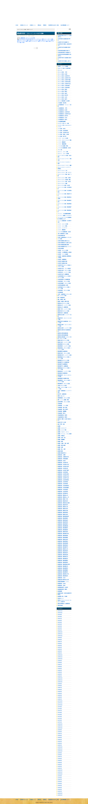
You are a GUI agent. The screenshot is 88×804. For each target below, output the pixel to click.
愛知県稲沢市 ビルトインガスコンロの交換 (64, 376)
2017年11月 (60, 702)
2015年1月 (60, 768)
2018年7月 (60, 687)
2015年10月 (60, 750)
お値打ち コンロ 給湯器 (63, 66)
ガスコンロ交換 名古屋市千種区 (64, 79)
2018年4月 (60, 693)
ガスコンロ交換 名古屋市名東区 (64, 81)
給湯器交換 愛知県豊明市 (63, 568)
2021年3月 (60, 626)
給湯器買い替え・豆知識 (62, 596)
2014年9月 (60, 775)
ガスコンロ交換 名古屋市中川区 (64, 77)
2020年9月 (60, 637)
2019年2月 (60, 674)
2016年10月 (60, 727)
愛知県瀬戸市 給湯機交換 (62, 364)
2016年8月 (60, 731)
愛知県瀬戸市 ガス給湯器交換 (63, 362)
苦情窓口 (45, 25)
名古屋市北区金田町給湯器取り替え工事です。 (64, 55)
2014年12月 (60, 770)
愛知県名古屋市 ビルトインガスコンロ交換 (64, 325)
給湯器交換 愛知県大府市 (63, 508)
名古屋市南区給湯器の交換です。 (64, 50)
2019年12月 (60, 654)
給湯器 (59, 426)
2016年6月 (60, 735)
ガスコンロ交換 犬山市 (62, 97)
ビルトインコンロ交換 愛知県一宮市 (64, 194)
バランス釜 (60, 149)
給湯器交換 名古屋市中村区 (63, 466)
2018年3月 (60, 695)
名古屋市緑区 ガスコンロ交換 (64, 290)
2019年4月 (60, 670)
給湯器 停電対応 (61, 435)
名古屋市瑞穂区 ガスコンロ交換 (64, 283)
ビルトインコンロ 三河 (62, 170)
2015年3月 (60, 764)
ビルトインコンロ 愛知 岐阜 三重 (64, 175)
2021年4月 (60, 624)
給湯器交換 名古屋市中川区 (63, 464)
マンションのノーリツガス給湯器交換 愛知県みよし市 (64, 218)
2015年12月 (60, 747)
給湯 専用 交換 (61, 424)
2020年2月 (60, 651)
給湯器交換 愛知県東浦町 (63, 535)
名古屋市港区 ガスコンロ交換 (64, 281)
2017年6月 (60, 712)
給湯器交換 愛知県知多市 (63, 552)
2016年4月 (60, 739)
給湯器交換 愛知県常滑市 (63, 522)
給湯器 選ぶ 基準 (61, 449)
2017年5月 (60, 714)
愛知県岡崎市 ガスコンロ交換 (63, 344)
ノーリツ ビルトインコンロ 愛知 (64, 140)
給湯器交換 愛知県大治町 (63, 510)
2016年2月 (60, 743)
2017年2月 (60, 720)
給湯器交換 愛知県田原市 (63, 550)
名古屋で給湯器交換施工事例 (63, 244)
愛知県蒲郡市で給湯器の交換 (63, 378)
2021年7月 (60, 618)
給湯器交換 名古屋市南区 (63, 472)
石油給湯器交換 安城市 (62, 415)
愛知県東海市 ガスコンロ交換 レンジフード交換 (64, 358)
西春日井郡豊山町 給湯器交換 (64, 603)
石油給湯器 (60, 403)
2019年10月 (60, 658)
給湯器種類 (60, 591)
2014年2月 (60, 789)
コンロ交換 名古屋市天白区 (63, 132)
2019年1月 (60, 676)
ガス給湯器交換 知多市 (62, 119)
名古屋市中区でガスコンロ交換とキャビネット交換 (64, 266)
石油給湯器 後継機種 (62, 411)
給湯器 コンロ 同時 (62, 429)
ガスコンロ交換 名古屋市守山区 (64, 83)
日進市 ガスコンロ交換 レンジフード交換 (64, 388)
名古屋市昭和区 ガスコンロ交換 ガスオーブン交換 (64, 277)
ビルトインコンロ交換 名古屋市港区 (64, 188)
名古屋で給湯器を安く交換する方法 (64, 242)
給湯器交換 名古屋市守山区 (63, 477)
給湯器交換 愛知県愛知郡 (63, 525)
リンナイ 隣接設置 (61, 229)
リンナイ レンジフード (62, 227)
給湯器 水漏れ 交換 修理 (63, 443)
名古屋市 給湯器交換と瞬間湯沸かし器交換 (64, 257)
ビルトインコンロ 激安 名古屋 (64, 181)
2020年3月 (60, 649)
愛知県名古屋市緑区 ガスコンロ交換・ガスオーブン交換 (64, 337)
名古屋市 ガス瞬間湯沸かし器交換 (64, 252)
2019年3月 (60, 672)
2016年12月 (60, 724)
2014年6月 (60, 781)
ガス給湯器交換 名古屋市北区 (64, 111)
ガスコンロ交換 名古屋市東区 (64, 85)
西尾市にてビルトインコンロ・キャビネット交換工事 (64, 601)
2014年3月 (60, 787)
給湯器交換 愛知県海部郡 (63, 543)
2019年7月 (60, 664)
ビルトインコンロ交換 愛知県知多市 (64, 211)
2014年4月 (60, 785)
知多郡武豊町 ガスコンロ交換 (64, 401)
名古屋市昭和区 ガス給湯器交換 (64, 279)
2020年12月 (60, 631)
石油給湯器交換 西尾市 (62, 417)
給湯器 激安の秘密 (61, 445)
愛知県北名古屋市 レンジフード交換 (64, 315)
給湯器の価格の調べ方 (62, 452)
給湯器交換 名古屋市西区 (63, 491)
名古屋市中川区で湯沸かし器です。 (64, 61)
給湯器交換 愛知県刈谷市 (63, 500)
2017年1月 (60, 722)
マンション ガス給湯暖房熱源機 (64, 213)
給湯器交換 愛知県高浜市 (63, 575)
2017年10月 (60, 704)
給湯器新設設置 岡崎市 (62, 589)
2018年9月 (60, 683)
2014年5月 (60, 783)
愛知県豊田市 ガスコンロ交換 (64, 383)
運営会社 (39, 25)
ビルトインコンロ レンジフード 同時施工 (64, 168)
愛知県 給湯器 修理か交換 (63, 301)
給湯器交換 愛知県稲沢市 (63, 558)
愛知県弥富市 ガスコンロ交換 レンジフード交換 (64, 348)
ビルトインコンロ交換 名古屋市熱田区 (64, 191)
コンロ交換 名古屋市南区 (63, 130)
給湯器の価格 (60, 451)
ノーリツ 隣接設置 (61, 142)
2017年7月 (60, 710)
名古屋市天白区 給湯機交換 (63, 274)
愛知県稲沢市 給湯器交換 (62, 373)
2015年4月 (60, 762)
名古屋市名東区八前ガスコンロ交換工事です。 (64, 36)
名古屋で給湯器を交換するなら (64, 240)
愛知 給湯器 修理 (61, 299)
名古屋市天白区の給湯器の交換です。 (64, 48)
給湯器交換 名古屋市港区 (63, 483)
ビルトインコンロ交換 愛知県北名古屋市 (64, 198)
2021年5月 (60, 622)
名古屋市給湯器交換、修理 (63, 285)
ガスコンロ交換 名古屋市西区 (64, 87)
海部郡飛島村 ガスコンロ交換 (64, 397)
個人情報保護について (65, 25)
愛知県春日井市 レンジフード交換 (64, 355)
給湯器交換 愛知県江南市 (63, 539)
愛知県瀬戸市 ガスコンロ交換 (63, 360)
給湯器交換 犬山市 (61, 577)
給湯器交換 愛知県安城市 (63, 512)
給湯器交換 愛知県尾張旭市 (63, 516)
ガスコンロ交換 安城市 (62, 89)
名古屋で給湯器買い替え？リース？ (64, 246)
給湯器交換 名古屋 (61, 460)
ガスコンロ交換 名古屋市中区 (64, 75)
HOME (17, 25)
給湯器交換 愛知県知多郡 (63, 554)
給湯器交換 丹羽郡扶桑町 (63, 458)
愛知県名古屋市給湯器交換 (63, 333)
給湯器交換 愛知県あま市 (63, 495)
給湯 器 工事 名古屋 (62, 422)
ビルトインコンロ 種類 (62, 183)
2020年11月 (60, 633)
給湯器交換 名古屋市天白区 (63, 476)
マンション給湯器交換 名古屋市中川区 (64, 221)
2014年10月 (60, 773)
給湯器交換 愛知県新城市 (63, 529)
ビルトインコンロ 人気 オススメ (64, 172)
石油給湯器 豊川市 (61, 413)
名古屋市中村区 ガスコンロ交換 (64, 270)
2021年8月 (60, 616)
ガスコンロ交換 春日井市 (63, 95)
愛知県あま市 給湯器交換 (63, 307)
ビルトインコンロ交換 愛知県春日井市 (64, 201)
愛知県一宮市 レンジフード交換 (64, 309)
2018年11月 (60, 679)
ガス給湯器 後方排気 (62, 102)
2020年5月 (60, 645)
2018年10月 (60, 681)
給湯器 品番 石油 (61, 437)
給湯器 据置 (60, 441)
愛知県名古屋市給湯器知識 (63, 335)
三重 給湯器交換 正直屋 (63, 233)
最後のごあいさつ (61, 395)
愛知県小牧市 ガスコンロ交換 (63, 340)
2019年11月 (60, 656)
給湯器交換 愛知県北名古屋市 (64, 502)
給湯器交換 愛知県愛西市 (63, 527)
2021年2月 (60, 628)
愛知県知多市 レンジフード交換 (64, 371)
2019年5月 (60, 668)
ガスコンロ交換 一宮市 (62, 72)
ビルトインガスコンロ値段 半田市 (38, 40)
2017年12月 (60, 701)
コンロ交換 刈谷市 (61, 128)
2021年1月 (60, 630)
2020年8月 (60, 639)
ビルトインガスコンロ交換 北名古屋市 (64, 156)
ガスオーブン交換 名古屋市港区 (64, 68)
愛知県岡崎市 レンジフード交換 (64, 346)
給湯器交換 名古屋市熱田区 (63, 485)
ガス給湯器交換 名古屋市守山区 (64, 113)
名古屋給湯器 (60, 292)
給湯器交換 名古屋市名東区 (63, 474)
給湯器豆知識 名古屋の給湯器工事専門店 (64, 594)
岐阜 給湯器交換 (61, 297)
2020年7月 (60, 641)
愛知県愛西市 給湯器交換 (62, 351)
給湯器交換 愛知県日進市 (63, 531)
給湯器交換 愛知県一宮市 (63, 499)
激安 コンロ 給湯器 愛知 (63, 399)
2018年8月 (60, 685)
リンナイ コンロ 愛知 (62, 225)
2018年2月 (60, 697)
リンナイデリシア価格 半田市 (45, 41)
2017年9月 (60, 706)
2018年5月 (60, 691)
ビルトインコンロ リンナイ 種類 (64, 165)
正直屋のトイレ (33, 25)
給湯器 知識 (60, 447)
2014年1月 (60, 791)
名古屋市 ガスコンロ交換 (63, 250)
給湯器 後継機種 (61, 439)
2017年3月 (60, 718)
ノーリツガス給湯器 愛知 (63, 145)
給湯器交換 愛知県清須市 (63, 545)
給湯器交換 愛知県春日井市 (63, 533)
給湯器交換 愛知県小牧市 (63, 514)
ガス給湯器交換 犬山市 (62, 117)
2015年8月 (60, 754)
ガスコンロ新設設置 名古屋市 (64, 100)
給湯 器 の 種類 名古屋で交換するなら (64, 419)
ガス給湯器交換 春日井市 (63, 115)
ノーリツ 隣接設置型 (62, 143)
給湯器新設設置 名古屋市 (63, 587)
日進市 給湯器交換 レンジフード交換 (64, 391)
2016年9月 (60, 729)
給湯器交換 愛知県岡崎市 (63, 518)
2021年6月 (60, 620)
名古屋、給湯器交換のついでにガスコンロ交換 (64, 238)
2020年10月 (60, 635)
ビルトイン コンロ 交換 (63, 151)
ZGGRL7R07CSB (30, 39)
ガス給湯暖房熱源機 (61, 121)
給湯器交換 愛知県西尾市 (63, 562)
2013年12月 (60, 793)
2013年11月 (60, 795)
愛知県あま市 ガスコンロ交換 (63, 303)
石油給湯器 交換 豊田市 (63, 409)
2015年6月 (60, 758)
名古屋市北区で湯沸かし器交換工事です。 (64, 45)
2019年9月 (60, 660)
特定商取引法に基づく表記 (53, 25)
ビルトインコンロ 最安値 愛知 (64, 179)
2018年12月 (60, 677)
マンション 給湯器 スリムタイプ (64, 215)
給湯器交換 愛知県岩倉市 (63, 520)
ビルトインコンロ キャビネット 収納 (64, 163)
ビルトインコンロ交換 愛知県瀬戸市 (64, 208)
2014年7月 (60, 779)
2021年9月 (60, 614)
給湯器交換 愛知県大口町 (63, 506)
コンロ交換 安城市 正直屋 (63, 134)
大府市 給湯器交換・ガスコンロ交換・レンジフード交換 (64, 295)
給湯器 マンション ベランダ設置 (64, 433)
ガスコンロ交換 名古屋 (62, 74)
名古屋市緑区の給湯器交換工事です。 (64, 39)
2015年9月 (60, 752)
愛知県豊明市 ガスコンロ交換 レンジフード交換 (64, 381)
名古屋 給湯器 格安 (61, 235)
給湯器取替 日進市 (61, 585)
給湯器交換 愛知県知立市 (63, 556)
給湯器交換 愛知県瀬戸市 (63, 547)
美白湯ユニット (61, 598)
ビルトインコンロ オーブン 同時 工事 (64, 159)
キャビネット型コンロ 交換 (63, 123)
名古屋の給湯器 (61, 248)
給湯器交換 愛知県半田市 (63, 504)
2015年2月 (60, 766)
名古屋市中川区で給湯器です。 (64, 42)
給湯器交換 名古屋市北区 (63, 468)
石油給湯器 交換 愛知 (62, 407)
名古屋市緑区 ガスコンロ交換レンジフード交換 (64, 288)
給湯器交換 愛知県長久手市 (63, 573)
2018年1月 (60, 699)
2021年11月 (60, 610)
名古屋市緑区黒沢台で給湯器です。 (64, 52)
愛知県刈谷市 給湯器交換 (63, 312)
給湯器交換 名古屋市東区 (63, 481)
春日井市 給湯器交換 (62, 394)
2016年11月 (60, 725)
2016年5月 (60, 737)
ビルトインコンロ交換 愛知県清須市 (64, 204)
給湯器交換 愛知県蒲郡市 (63, 560)
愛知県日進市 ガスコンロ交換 (64, 353)
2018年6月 (60, 689)
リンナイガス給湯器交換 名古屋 (64, 231)
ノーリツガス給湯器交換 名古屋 (64, 147)
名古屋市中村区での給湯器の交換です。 (64, 58)
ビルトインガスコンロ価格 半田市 (25, 40)
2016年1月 (60, 745)
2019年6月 (60, 666)
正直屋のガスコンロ (24, 25)
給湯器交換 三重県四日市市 (63, 456)
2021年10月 (60, 612)
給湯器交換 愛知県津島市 (63, 541)
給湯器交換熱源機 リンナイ (63, 581)
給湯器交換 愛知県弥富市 (63, 524)
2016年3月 (60, 741)
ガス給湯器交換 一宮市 (62, 108)
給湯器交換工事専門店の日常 (63, 579)
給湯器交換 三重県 (61, 454)
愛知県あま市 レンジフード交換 (64, 305)
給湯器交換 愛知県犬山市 (63, 548)
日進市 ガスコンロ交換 (62, 385)
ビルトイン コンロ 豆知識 (63, 153)
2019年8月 (60, 662)
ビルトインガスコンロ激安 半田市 (25, 41)
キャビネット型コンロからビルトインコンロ (64, 126)
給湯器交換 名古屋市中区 (63, 462)
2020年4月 (60, 647)
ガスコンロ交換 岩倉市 (62, 93)
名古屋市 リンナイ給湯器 (63, 254)
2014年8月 (60, 777)
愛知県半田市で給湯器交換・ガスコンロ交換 (64, 322)
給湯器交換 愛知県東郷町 (63, 537)
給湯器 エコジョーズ (62, 428)
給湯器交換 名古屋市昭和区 (63, 479)
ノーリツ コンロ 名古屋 (63, 138)
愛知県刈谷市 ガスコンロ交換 (63, 310)
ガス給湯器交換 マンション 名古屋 (64, 105)
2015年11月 (60, 749)
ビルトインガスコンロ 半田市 (39, 39)
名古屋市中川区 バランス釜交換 (64, 268)
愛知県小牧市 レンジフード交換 (64, 342)
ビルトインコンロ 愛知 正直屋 (64, 177)
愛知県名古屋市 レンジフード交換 (64, 327)
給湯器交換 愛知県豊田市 (63, 571)
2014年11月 (60, 772)
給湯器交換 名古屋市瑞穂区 (63, 487)
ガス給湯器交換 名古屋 (62, 109)
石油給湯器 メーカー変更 (63, 405)
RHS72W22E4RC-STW (23, 39)
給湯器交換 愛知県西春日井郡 (64, 564)
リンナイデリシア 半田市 (35, 41)
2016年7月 (60, 733)
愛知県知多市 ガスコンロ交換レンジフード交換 (64, 368)
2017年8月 (60, 708)
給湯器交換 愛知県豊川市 (63, 566)
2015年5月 (60, 760)
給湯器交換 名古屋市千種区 (63, 470)
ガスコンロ (60, 70)
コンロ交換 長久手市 (62, 136)
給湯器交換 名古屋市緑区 (63, 489)
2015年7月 (60, 756)
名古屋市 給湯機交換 (62, 259)
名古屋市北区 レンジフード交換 (64, 272)
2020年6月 (60, 643)
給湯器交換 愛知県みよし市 (63, 497)
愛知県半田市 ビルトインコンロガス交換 (30, 33)
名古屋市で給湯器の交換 (62, 261)
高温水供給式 (60, 605)
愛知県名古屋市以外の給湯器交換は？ (64, 330)
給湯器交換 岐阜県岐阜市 (63, 493)
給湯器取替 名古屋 (61, 583)
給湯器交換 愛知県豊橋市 (63, 570)
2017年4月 (60, 716)
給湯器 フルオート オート (63, 431)
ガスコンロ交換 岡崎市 (62, 91)
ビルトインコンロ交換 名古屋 (64, 185)
